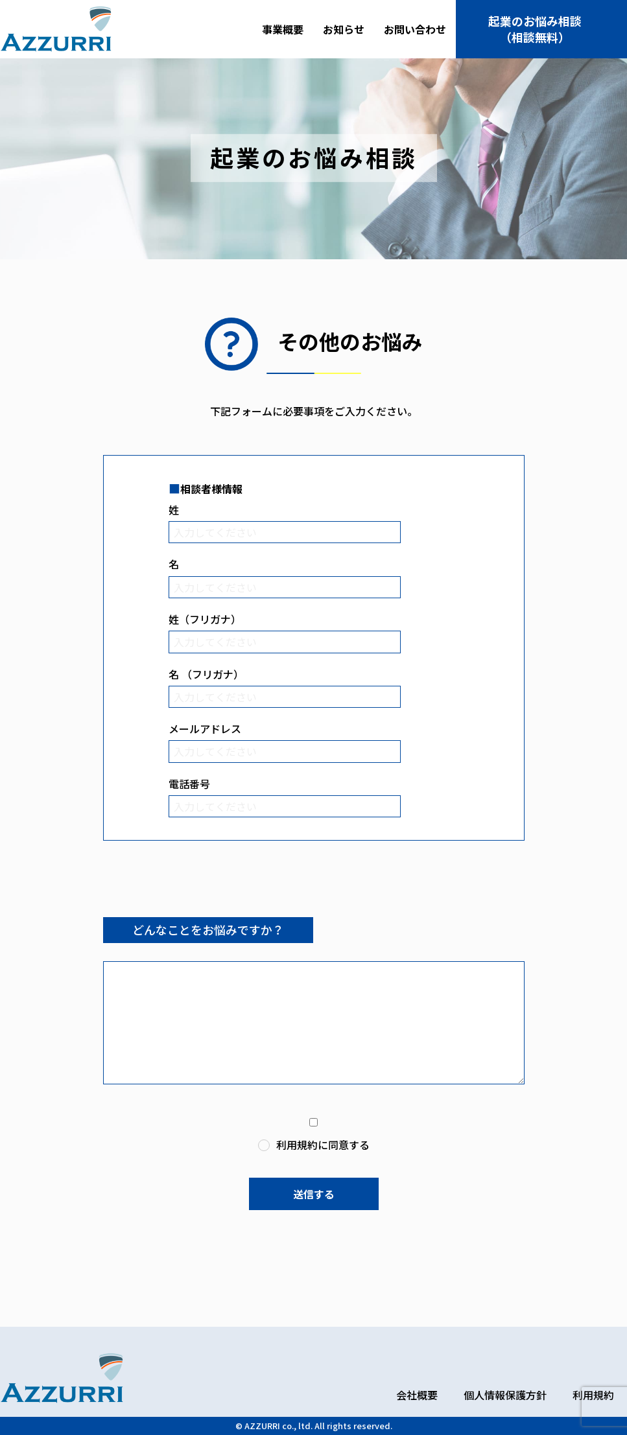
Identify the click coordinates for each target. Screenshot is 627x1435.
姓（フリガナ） (205, 619)
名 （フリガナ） (206, 674)
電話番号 (189, 783)
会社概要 (417, 1395)
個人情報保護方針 (505, 1395)
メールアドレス (205, 728)
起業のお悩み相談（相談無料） (535, 28)
